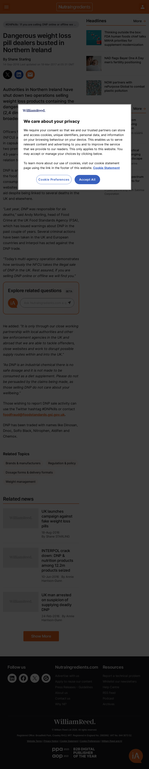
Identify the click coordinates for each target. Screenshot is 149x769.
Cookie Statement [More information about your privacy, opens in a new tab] (106, 168)
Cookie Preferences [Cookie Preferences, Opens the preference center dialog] (53, 179)
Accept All (87, 179)
